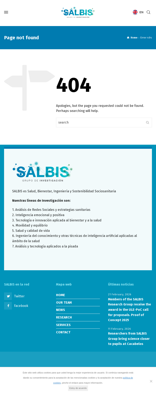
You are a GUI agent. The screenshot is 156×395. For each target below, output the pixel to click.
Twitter (19, 296)
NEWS (60, 310)
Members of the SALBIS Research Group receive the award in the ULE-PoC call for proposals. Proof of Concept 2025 (129, 309)
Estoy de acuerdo (78, 388)
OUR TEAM (64, 302)
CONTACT (63, 332)
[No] (151, 381)
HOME (60, 295)
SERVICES (63, 325)
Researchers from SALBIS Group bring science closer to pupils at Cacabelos (129, 339)
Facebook (21, 306)
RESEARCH (64, 317)
